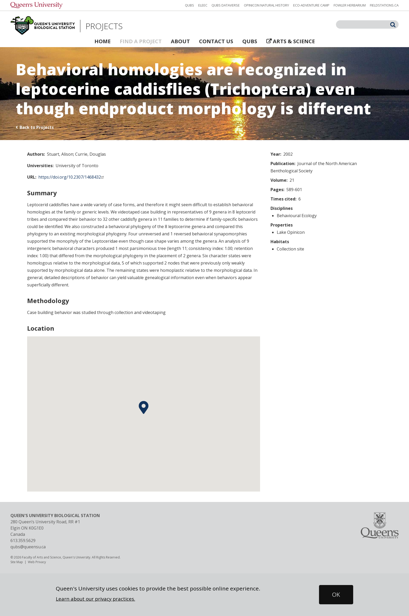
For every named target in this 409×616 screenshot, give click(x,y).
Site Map (16, 562)
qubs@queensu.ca (28, 547)
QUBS (189, 5)
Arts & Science (294, 41)
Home (102, 41)
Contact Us (216, 41)
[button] (143, 407)
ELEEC (202, 5)
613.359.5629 (22, 540)
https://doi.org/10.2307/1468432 (71, 177)
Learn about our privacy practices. (95, 598)
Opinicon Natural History (266, 5)
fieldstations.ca (384, 5)
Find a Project (141, 41)
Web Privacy (37, 562)
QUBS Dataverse (226, 5)
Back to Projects (37, 127)
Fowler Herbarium (350, 5)
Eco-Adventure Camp (311, 5)
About (180, 41)
